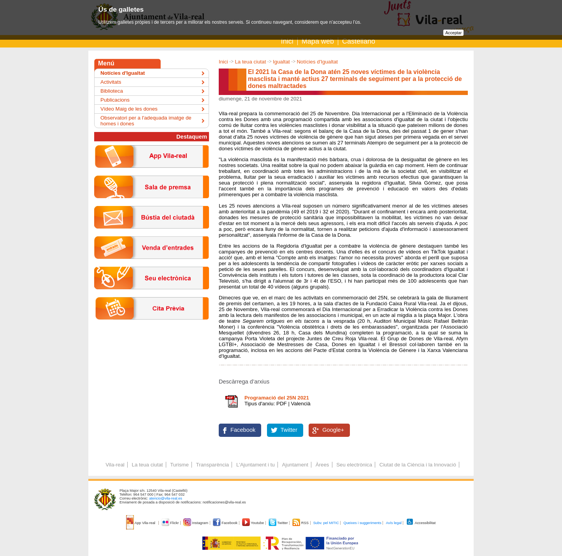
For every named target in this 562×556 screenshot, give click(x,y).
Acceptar (453, 32)
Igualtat (281, 62)
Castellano (358, 41)
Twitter (289, 430)
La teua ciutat (250, 62)
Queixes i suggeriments (362, 523)
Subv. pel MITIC (326, 523)
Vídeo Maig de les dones (129, 109)
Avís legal (393, 523)
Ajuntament (295, 465)
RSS (300, 523)
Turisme (179, 465)
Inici (287, 41)
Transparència (212, 465)
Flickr (171, 523)
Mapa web (318, 41)
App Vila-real (141, 523)
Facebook (242, 430)
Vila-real (115, 465)
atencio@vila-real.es (165, 498)
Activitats (110, 82)
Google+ (333, 430)
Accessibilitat (421, 523)
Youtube (253, 523)
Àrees (322, 465)
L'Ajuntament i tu (255, 465)
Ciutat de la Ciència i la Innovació (417, 465)
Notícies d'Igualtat (317, 62)
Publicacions (115, 100)
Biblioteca (111, 91)
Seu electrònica (354, 465)
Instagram (196, 523)
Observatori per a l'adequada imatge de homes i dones (145, 121)
